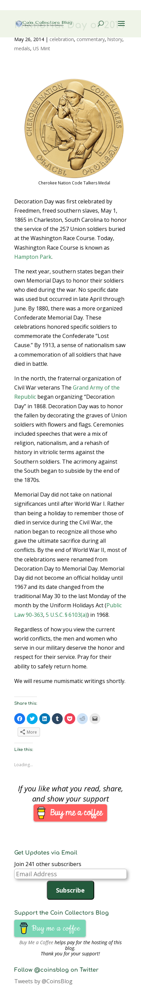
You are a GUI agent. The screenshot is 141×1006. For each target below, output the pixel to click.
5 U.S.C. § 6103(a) (66, 614)
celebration (61, 39)
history (114, 39)
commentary (91, 39)
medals (22, 48)
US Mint (41, 48)
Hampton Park (33, 257)
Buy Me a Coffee (36, 942)
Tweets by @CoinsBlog (43, 981)
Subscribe (70, 890)
